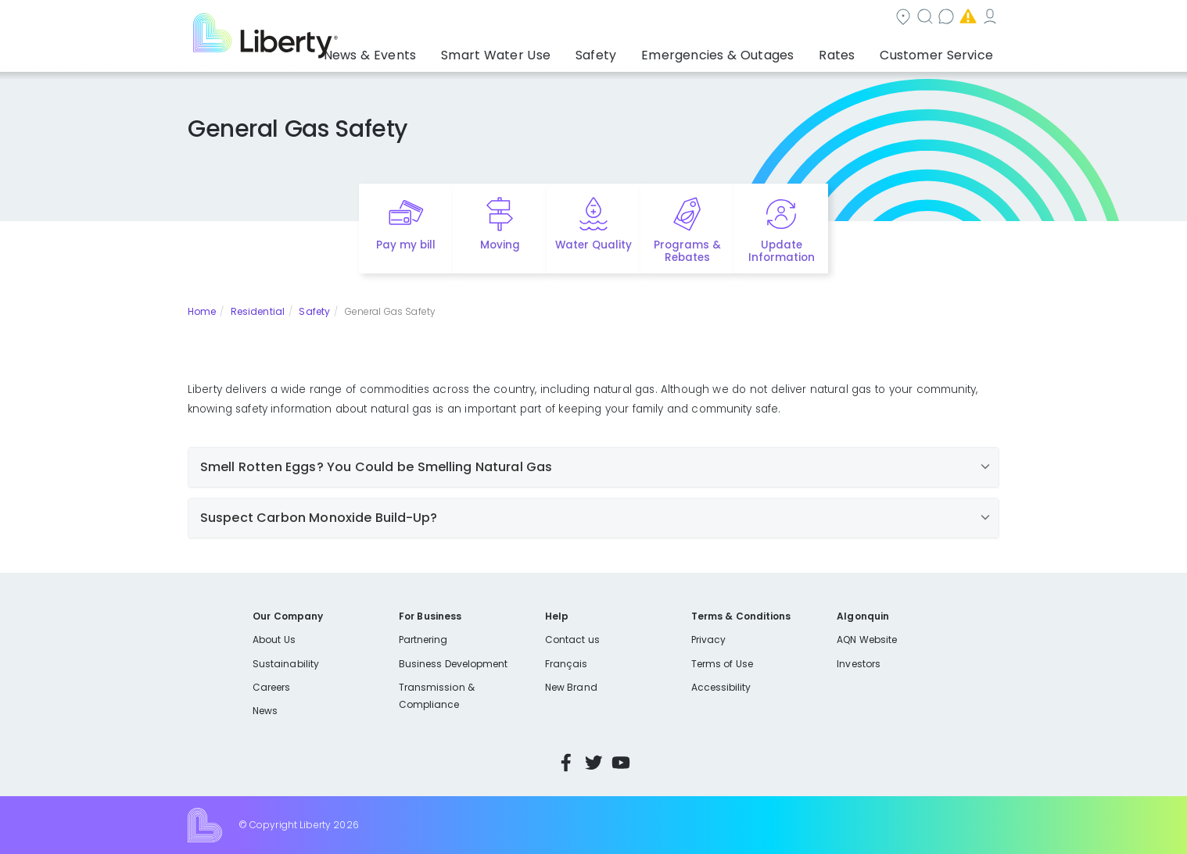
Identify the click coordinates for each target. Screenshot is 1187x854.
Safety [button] (636, 51)
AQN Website (867, 639)
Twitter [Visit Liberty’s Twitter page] (593, 762)
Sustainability (286, 663)
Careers (271, 687)
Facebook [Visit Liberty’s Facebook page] (566, 762)
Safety (314, 311)
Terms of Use (722, 663)
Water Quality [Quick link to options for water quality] (593, 245)
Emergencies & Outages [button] (745, 51)
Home (202, 311)
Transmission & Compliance (437, 696)
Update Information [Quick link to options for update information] (781, 252)
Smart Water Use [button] (547, 51)
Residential (258, 311)
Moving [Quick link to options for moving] (500, 245)
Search (687, 18)
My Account (964, 18)
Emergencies (866, 18)
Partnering (423, 639)
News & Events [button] (437, 51)
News (265, 710)
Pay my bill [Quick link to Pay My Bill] (406, 245)
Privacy (708, 639)
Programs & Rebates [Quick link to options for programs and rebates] (687, 252)
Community (602, 18)
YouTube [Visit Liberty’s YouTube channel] (621, 762)
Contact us (769, 18)
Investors (858, 663)
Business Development (453, 663)
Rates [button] (852, 51)
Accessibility (721, 687)
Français (566, 663)
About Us (274, 639)
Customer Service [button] (941, 51)
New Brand (571, 687)
